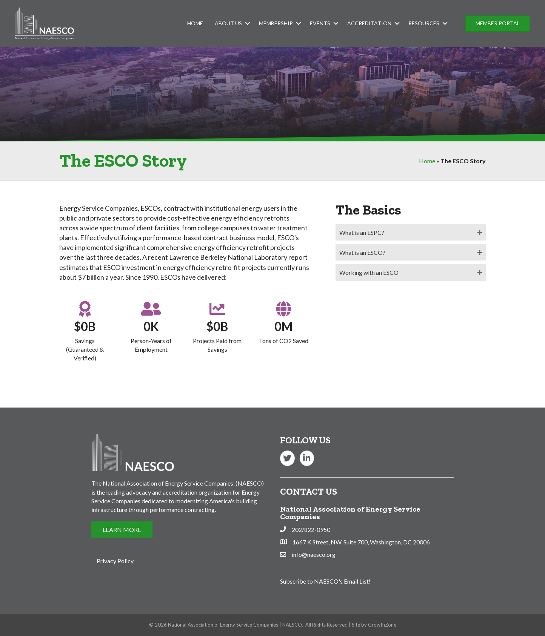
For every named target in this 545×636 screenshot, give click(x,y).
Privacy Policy (115, 560)
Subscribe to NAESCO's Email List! (325, 581)
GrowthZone (382, 625)
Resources (423, 23)
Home (195, 23)
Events (320, 23)
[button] (497, 23)
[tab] (411, 232)
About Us (228, 23)
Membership (276, 23)
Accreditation (369, 23)
